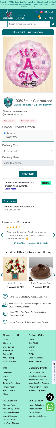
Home (5, 339)
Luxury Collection (36, 405)
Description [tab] (10, 201)
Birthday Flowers (10, 405)
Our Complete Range (38, 416)
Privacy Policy (9, 387)
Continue (28, 173)
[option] (15, 273)
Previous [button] (1, 273)
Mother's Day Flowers (38, 390)
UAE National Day (36, 372)
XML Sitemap (8, 357)
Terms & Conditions (11, 383)
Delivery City (10, 145)
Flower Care (8, 350)
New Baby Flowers (11, 412)
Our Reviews (8, 347)
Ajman (31, 350)
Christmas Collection (37, 376)
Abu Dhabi (33, 343)
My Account (8, 372)
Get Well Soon (9, 419)
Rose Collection (35, 408)
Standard (12, 133)
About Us (7, 343)
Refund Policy (9, 390)
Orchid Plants (34, 412)
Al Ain (31, 354)
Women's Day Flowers (38, 387)
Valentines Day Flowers (39, 383)
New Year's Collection (38, 379)
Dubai (31, 339)
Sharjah (32, 347)
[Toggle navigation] (3, 24)
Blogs (5, 394)
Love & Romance (10, 416)
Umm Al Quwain (36, 357)
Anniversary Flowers (11, 408)
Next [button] (54, 273)
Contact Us (7, 354)
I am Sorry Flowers (11, 423)
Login (5, 376)
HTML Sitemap (9, 361)
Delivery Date (10, 157)
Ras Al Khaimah (35, 361)
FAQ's (5, 379)
